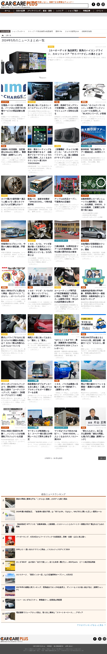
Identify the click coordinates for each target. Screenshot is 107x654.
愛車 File (59, 31)
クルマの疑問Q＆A (72, 31)
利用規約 (49, 646)
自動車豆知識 (87, 31)
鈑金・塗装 (47, 11)
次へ (102, 458)
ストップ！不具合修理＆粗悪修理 (40, 31)
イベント (99, 11)
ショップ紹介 (73, 11)
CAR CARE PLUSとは (39, 646)
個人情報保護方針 (58, 646)
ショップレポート (18, 31)
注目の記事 (20, 11)
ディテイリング (34, 11)
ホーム (7, 11)
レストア (59, 11)
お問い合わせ (69, 646)
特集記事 (86, 11)
